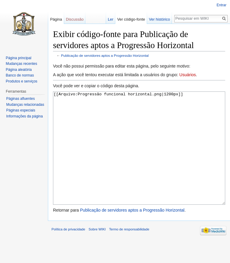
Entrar (221, 5)
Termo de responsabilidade (129, 251)
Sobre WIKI (97, 251)
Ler (111, 19)
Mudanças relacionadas (25, 105)
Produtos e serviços (21, 81)
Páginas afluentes (20, 99)
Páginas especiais (20, 110)
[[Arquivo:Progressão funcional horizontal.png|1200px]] (139, 159)
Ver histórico (159, 19)
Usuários (187, 74)
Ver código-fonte (131, 19)
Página (56, 19)
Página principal (18, 58)
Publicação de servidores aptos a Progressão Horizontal (105, 55)
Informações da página (24, 116)
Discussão (75, 19)
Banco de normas (20, 75)
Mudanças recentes (21, 64)
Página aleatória (19, 70)
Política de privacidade (68, 251)
